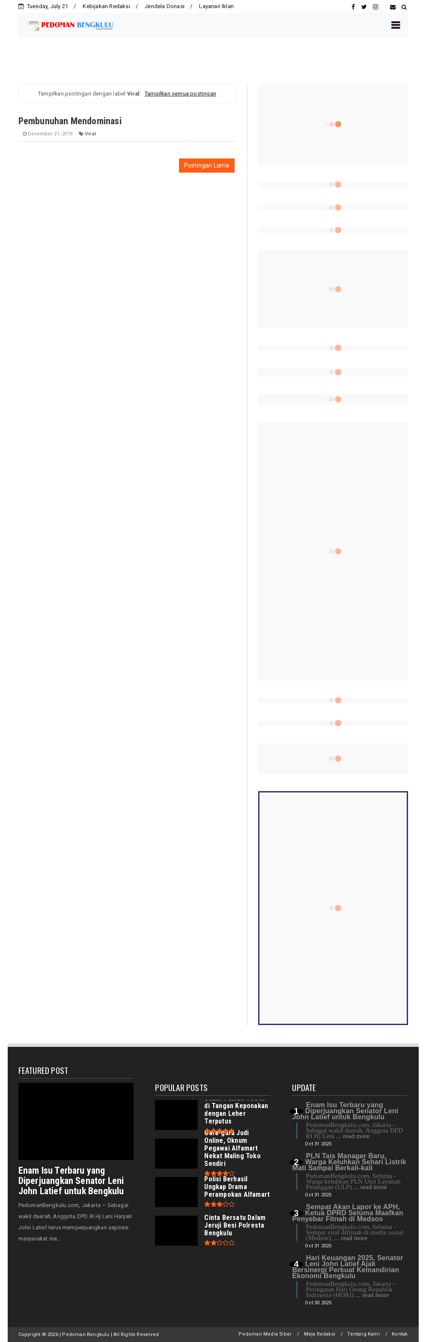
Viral (90, 133)
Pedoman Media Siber (265, 1334)
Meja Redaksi (319, 1334)
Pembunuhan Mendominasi (70, 121)
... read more (352, 1136)
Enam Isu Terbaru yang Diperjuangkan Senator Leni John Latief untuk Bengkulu (71, 1180)
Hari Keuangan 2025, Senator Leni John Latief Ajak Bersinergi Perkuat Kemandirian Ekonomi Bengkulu (347, 1266)
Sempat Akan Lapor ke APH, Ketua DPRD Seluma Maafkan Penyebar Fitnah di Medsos (347, 1212)
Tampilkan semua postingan (180, 93)
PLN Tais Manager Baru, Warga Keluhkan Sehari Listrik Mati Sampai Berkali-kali (349, 1162)
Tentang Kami (363, 1334)
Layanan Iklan (216, 6)
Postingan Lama (206, 165)
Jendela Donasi (165, 6)
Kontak (400, 1334)
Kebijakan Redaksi (106, 6)
